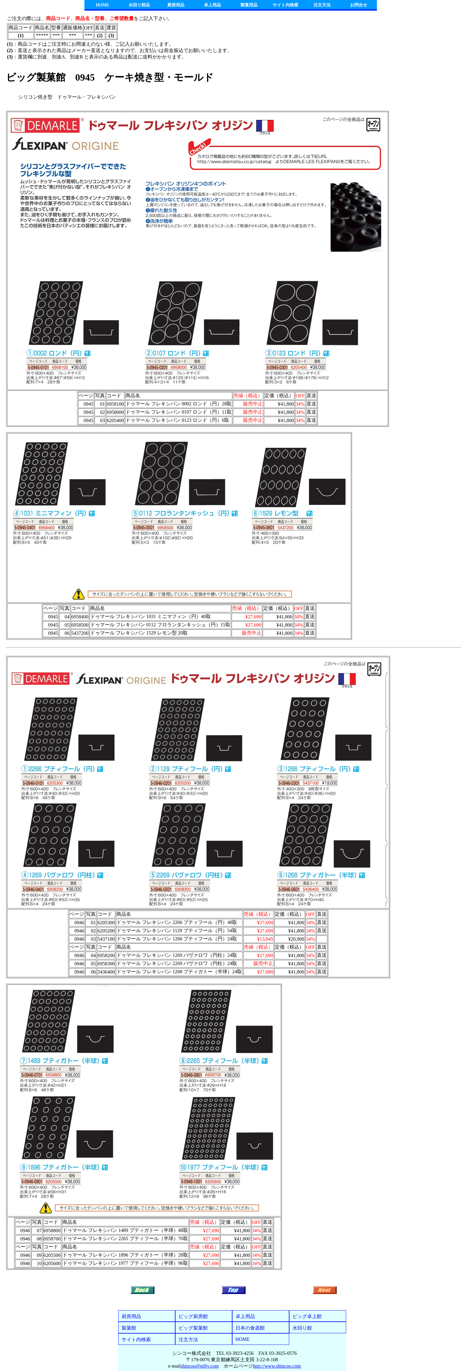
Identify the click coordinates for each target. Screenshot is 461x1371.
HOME (102, 5)
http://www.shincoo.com (277, 1366)
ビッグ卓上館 (307, 1316)
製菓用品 (248, 5)
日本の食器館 (250, 1328)
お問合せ (358, 5)
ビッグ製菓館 (193, 1328)
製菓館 (129, 1328)
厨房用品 (175, 5)
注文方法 (322, 5)
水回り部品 (139, 5)
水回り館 (302, 1328)
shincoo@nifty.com (200, 1366)
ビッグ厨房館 (193, 1316)
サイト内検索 (285, 5)
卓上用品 (212, 5)
